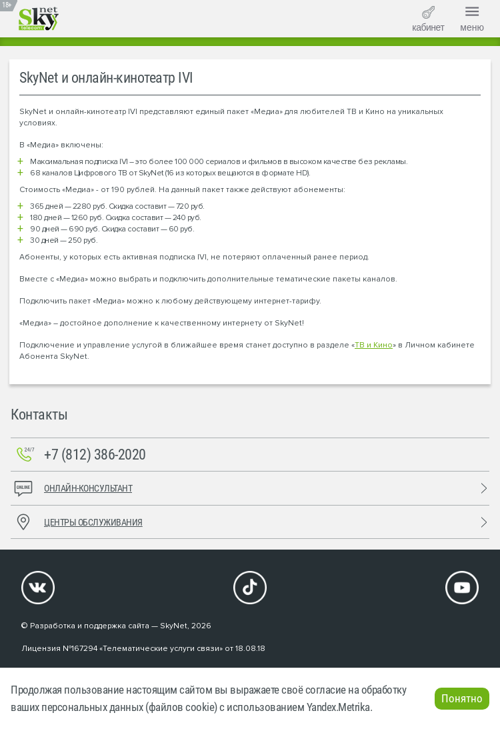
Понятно (462, 698)
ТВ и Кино (374, 345)
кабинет (428, 19)
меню (472, 17)
